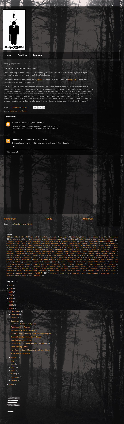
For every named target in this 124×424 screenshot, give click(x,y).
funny (116, 245)
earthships (38, 245)
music (18, 255)
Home (8, 55)
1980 (22, 237)
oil (96, 255)
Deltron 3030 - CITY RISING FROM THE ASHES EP (30, 343)
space (65, 266)
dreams (23, 245)
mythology (27, 255)
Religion (55, 262)
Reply (14, 132)
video (39, 272)
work (17, 275)
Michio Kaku (31, 253)
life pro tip (30, 251)
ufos (106, 270)
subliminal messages (46, 268)
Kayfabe (84, 249)
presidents (9, 259)
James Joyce (19, 249)
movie (105, 253)
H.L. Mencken (44, 247)
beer (59, 239)
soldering (52, 266)
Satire (65, 264)
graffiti (22, 247)
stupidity (34, 268)
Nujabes (90, 255)
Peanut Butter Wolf (50, 257)
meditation (9, 253)
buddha (11, 241)
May (13, 367)
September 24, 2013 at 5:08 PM (32, 123)
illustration (101, 247)
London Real (46, 251)
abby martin (33, 237)
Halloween (54, 247)
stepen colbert (93, 266)
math (107, 251)
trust (97, 270)
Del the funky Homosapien (50, 243)
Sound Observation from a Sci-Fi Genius (26, 337)
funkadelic (108, 245)
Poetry (106, 257)
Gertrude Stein (13, 247)
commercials (93, 241)
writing (24, 275)
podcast (99, 257)
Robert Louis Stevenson (16, 264)
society (44, 266)
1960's (16, 237)
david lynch (36, 243)
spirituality (75, 266)
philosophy (72, 257)
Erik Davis (66, 245)
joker (77, 249)
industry (115, 247)
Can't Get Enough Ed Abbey (21, 340)
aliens (84, 237)
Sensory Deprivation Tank (97, 264)
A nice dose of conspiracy (20, 353)
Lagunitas (106, 249)
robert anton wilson (96, 262)
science (79, 264)
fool (94, 245)
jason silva (39, 249)
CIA (52, 241)
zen (30, 275)
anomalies (13, 239)
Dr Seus (15, 245)
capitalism (19, 241)
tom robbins (71, 270)
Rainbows (110, 259)
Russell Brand (38, 264)
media (113, 251)
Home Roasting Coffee (19, 347)
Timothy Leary (54, 270)
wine (114, 273)
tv (102, 270)
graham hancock (31, 247)
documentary (110, 243)
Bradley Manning (84, 239)
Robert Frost (114, 262)
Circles (39, 80)
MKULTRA (81, 253)
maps (84, 251)
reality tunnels (37, 262)
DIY (102, 243)
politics (113, 257)
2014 (11, 305)
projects (17, 259)
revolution (70, 262)
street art (16, 268)
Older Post (87, 218)
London (37, 251)
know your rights (95, 249)
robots (28, 264)
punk (52, 259)
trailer (78, 270)
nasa (42, 255)
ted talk (19, 270)
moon (98, 253)
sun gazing (64, 268)
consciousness (106, 241)
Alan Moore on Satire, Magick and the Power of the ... (31, 350)
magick (67, 251)
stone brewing (111, 266)
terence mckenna (30, 270)
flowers (88, 245)
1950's (8, 237)
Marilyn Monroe (93, 251)
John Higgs (69, 249)
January (14, 380)
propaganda (26, 259)
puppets (59, 259)
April (13, 370)
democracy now (75, 243)
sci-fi (71, 264)
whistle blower (105, 273)
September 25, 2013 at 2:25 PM (35, 140)
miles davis (41, 253)
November (15, 314)
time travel (43, 270)
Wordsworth (10, 275)
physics (87, 257)
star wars (83, 266)
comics (82, 241)
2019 (11, 292)
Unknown (16, 140)
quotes (95, 259)
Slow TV (28, 266)
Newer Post (10, 218)
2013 (11, 308)
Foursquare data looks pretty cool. (23, 324)
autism (39, 239)
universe (9, 273)
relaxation (47, 262)
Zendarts (37, 55)
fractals (101, 245)
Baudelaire (52, 239)
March (13, 374)
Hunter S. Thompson (89, 247)
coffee (75, 241)
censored (46, 241)
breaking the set (96, 239)
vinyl (68, 273)
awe (45, 239)
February (14, 377)
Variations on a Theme (18, 111)
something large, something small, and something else (31, 334)
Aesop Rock (43, 237)
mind (49, 253)
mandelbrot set (76, 251)
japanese (29, 249)
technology (10, 270)
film (82, 245)
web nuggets (93, 273)
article (26, 239)
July (13, 361)
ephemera (57, 245)
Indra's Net (72, 80)
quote (88, 259)
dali (29, 243)
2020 (11, 288)
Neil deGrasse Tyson (61, 255)
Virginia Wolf (75, 273)
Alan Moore (53, 237)
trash (84, 270)
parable (16, 257)
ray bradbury (16, 262)
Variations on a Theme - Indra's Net (24, 330)
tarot (114, 268)
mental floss (21, 253)
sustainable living (105, 268)
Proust (35, 259)
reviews (62, 262)
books (73, 239)
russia (47, 264)
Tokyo (63, 270)
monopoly (91, 253)
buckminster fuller (112, 239)
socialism (37, 266)
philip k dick (62, 257)
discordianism (94, 243)
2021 (11, 285)
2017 (11, 295)
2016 (11, 298)
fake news (75, 245)
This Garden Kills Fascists (20, 327)
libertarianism (19, 251)
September (15, 321)
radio (102, 259)
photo (80, 257)
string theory (25, 268)
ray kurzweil (26, 262)
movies (112, 253)
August (14, 357)
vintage (62, 273)
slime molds (20, 266)
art (19, 239)
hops (69, 247)
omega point (103, 255)
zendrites (36, 276)
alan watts (63, 237)
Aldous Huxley (75, 237)
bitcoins (66, 239)
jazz (47, 249)
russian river (56, 264)
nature (49, 255)
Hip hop (62, 247)
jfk (51, 249)
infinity (10, 249)
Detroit (85, 243)
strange (8, 268)
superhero (84, 268)
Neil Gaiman (75, 255)
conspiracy (10, 243)
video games (53, 273)
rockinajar (16, 123)
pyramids (66, 259)
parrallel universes (26, 257)
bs (104, 239)
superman (94, 268)
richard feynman (81, 262)
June (13, 364)
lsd (53, 251)
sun (57, 268)
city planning (66, 241)
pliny (93, 257)
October (14, 318)
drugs (30, 245)
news (83, 255)
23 (27, 237)
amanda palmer (93, 237)
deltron (63, 243)
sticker (102, 266)
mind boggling (59, 253)
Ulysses (113, 270)
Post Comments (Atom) (23, 224)
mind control (70, 253)
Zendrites (22, 55)
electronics (48, 245)
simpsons (112, 264)
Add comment (12, 152)
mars (102, 251)
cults (23, 243)
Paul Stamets (38, 257)
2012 (11, 384)
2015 (11, 302)
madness (60, 251)
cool (18, 243)
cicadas (58, 241)
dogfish (8, 245)
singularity (9, 266)
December (15, 311)
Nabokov (35, 255)
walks (83, 273)
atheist (33, 239)
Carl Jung (28, 241)
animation (114, 237)
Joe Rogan (59, 249)
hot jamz (76, 247)
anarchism (104, 237)
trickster (91, 270)
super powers (74, 268)
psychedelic (44, 259)
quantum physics (77, 259)
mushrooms (9, 255)
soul (59, 266)
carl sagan (36, 241)
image (108, 247)
